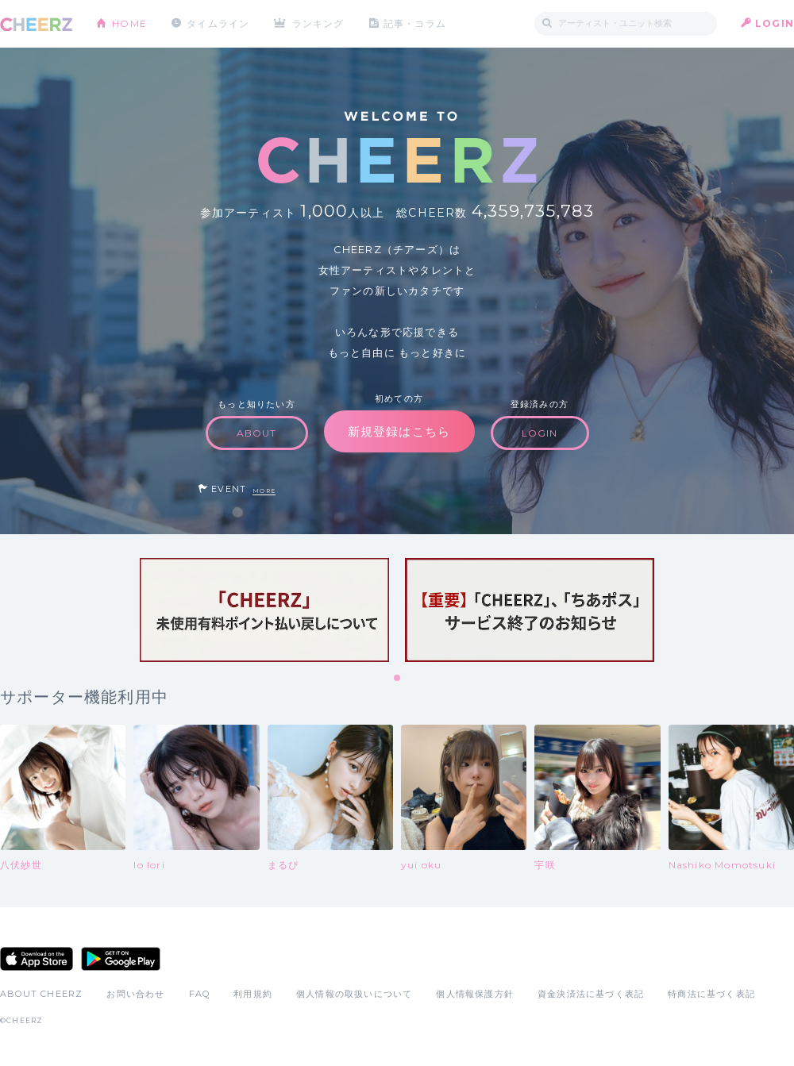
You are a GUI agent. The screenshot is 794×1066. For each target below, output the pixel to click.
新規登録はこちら (399, 431)
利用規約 (252, 993)
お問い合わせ (135, 993)
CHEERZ (36, 24)
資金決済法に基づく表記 (591, 993)
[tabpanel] (264, 610)
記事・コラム (415, 23)
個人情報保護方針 (475, 993)
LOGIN (774, 23)
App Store (36, 959)
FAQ (199, 993)
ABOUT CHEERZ (41, 993)
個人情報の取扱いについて (354, 993)
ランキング (318, 23)
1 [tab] (398, 679)
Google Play (120, 959)
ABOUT (257, 433)
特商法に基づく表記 (711, 993)
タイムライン (218, 23)
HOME (129, 23)
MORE (264, 491)
